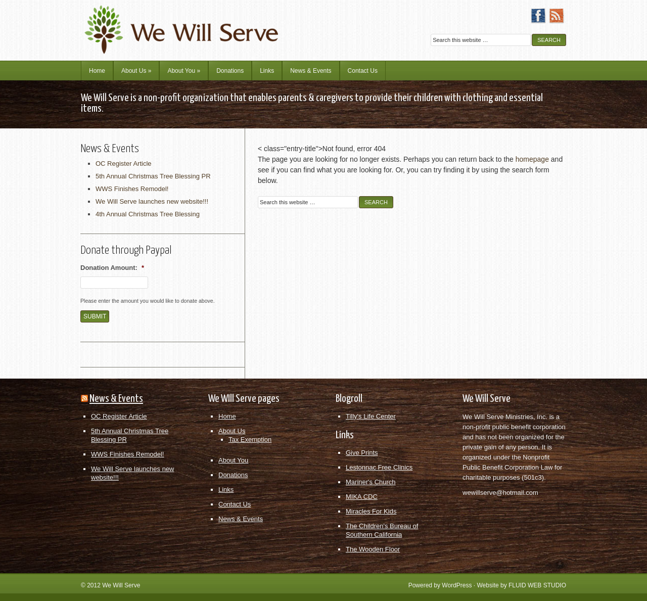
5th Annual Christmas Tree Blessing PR (153, 176)
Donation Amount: (112, 267)
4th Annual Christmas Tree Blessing (148, 214)
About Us (136, 70)
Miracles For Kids (371, 511)
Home (97, 70)
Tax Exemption (249, 439)
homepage (532, 159)
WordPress (457, 585)
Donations (230, 70)
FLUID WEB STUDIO (537, 585)
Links (267, 70)
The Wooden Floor (373, 549)
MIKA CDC (362, 496)
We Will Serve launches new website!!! (152, 201)
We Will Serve (121, 585)
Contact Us (363, 70)
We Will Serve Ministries (169, 22)
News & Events (310, 70)
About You (183, 70)
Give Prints (362, 452)
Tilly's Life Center (371, 416)
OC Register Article (124, 163)
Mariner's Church (371, 482)
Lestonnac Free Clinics (379, 467)
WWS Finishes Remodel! (132, 189)
